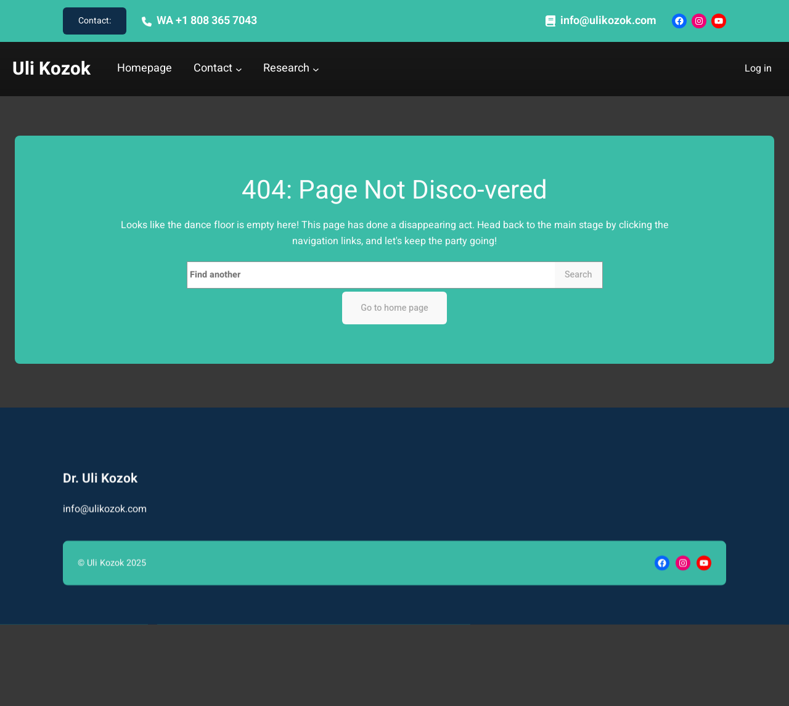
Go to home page (394, 308)
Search (578, 274)
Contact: (94, 20)
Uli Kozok (51, 68)
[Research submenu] (316, 69)
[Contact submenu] (238, 69)
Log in (758, 68)
